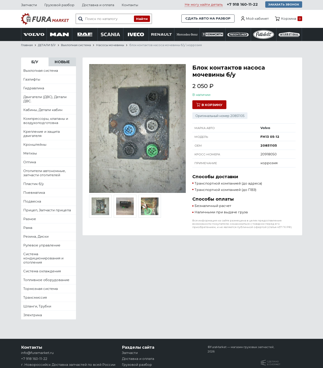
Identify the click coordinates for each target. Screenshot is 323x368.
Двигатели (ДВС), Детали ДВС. (45, 99)
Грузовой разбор (59, 5)
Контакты (130, 5)
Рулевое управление (41, 245)
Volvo (265, 128)
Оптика (29, 162)
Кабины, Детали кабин (42, 110)
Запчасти (29, 5)
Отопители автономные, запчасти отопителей (44, 173)
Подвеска (32, 201)
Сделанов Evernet (273, 363)
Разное (29, 219)
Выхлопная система (40, 71)
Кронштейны (34, 145)
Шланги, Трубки (37, 306)
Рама (27, 228)
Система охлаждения (42, 271)
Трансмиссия (35, 298)
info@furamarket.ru (37, 353)
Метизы (30, 153)
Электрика (32, 315)
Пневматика (34, 193)
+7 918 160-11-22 (242, 4)
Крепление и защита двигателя (41, 134)
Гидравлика (33, 88)
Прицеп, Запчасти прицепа (47, 210)
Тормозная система (40, 289)
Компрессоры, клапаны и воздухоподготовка (45, 121)
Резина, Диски (36, 237)
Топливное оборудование (46, 280)
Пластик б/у (33, 184)
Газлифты (31, 79)
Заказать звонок (283, 4)
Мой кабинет (257, 18)
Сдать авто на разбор (208, 18)
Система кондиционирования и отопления (43, 258)
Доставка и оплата (98, 5)
